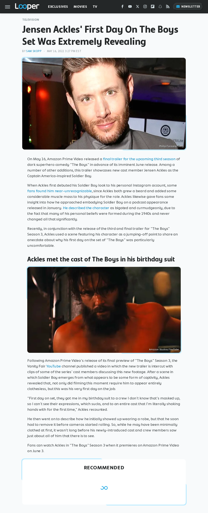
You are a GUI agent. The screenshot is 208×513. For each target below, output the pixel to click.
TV (95, 6)
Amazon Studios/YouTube (164, 349)
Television (30, 19)
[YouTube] (130, 7)
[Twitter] (137, 7)
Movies (80, 6)
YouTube (53, 366)
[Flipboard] (153, 7)
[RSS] (168, 7)
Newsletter (188, 6)
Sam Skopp (34, 51)
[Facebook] (122, 7)
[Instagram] (145, 7)
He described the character (86, 207)
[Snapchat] (160, 7)
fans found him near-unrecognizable (59, 190)
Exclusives (58, 6)
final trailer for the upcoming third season (139, 158)
